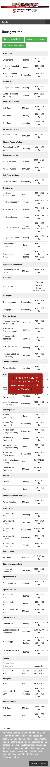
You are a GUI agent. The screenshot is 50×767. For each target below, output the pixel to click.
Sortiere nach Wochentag (14, 45)
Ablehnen (43, 763)
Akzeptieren (33, 763)
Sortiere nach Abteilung (13, 39)
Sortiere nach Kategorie (36, 39)
